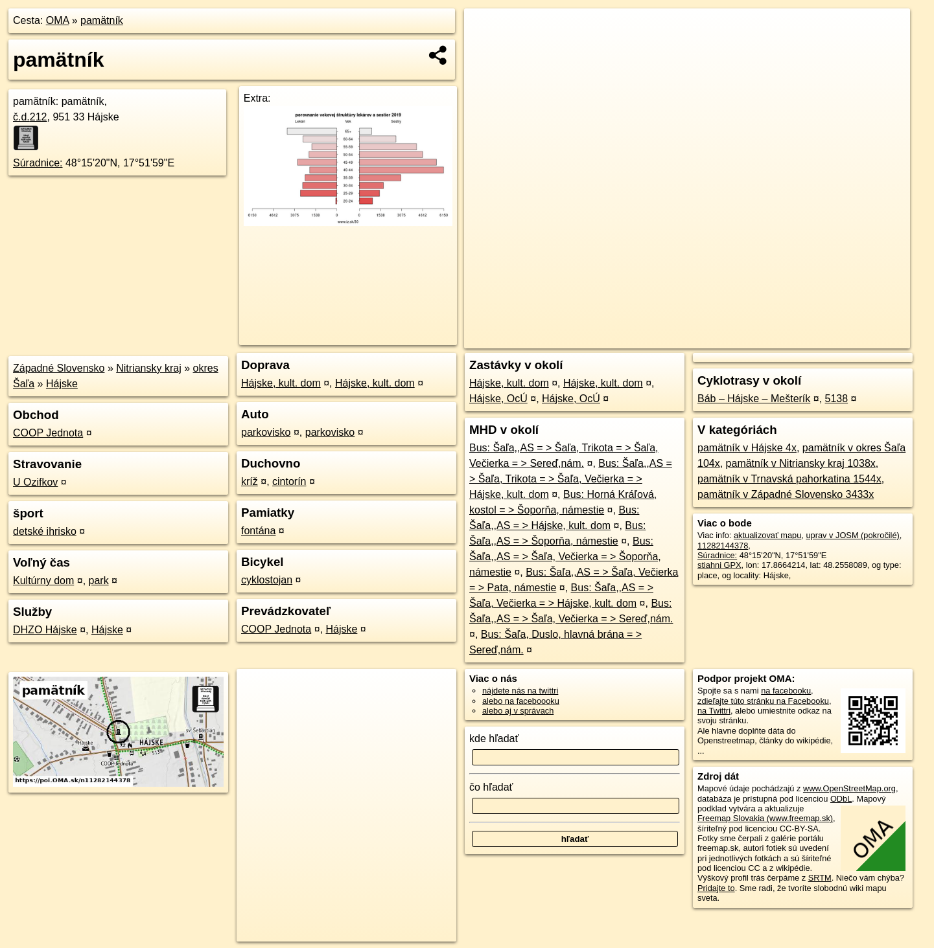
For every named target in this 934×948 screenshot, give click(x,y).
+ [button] (486, 30)
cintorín (289, 481)
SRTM (820, 878)
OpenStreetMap (682, 339)
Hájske (62, 383)
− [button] (486, 50)
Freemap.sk (749, 339)
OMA (57, 20)
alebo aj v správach (518, 711)
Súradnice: (38, 162)
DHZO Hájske (45, 629)
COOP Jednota (48, 432)
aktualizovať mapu (767, 535)
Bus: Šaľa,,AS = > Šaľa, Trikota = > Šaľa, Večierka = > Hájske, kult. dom (570, 479)
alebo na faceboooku (520, 701)
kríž (249, 481)
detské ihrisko (44, 531)
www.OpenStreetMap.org (849, 788)
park (99, 580)
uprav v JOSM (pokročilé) (852, 535)
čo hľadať (491, 787)
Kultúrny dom (43, 580)
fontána (258, 530)
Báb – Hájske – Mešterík (753, 398)
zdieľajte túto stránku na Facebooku (763, 701)
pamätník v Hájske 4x (747, 447)
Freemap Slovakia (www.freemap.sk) (765, 818)
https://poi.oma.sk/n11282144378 (849, 339)
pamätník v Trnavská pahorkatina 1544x (789, 478)
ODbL (841, 799)
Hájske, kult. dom (281, 383)
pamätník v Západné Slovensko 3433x (785, 494)
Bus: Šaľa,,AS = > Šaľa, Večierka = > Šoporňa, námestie (565, 557)
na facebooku (786, 690)
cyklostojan (266, 579)
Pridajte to (716, 888)
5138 (836, 398)
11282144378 (722, 545)
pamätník (101, 20)
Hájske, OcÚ (498, 398)
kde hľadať (494, 738)
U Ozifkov (35, 482)
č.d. (30, 116)
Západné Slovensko (58, 368)
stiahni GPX (719, 565)
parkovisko (265, 432)
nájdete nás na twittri (520, 690)
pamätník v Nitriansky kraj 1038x (801, 463)
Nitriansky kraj (148, 368)
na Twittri (713, 711)
